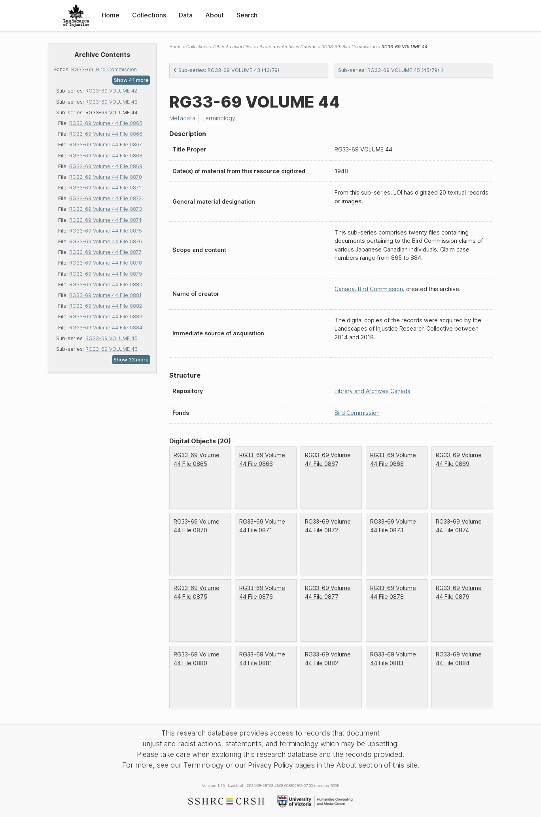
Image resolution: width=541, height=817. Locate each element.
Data (186, 15)
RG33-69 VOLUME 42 (111, 91)
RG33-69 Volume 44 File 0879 (105, 274)
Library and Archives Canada (286, 46)
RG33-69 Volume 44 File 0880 (105, 284)
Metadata (182, 118)
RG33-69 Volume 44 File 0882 (105, 306)
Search (246, 15)
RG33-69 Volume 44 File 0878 (105, 263)
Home (110, 15)
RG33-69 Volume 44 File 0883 (105, 317)
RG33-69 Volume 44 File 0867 (105, 145)
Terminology (218, 118)
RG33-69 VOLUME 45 (111, 338)
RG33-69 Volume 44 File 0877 (105, 252)
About (214, 15)
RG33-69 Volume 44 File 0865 (105, 123)
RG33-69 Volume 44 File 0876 (105, 241)
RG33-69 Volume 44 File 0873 (105, 209)
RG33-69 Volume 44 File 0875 (105, 231)
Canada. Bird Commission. (370, 289)
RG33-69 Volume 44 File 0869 (105, 166)
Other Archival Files (232, 46)
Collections (149, 15)
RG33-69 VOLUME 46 (111, 349)
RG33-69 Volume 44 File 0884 (105, 328)
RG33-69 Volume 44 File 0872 (105, 198)
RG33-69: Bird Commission (104, 69)
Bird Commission (357, 412)
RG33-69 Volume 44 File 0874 (105, 220)
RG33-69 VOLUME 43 (111, 102)
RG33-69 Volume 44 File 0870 (105, 177)
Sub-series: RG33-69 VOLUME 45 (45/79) (391, 70)
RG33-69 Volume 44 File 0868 (105, 156)
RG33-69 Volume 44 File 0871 (105, 188)
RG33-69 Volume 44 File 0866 (105, 134)
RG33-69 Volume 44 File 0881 (105, 295)
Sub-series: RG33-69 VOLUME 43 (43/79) (226, 70)
